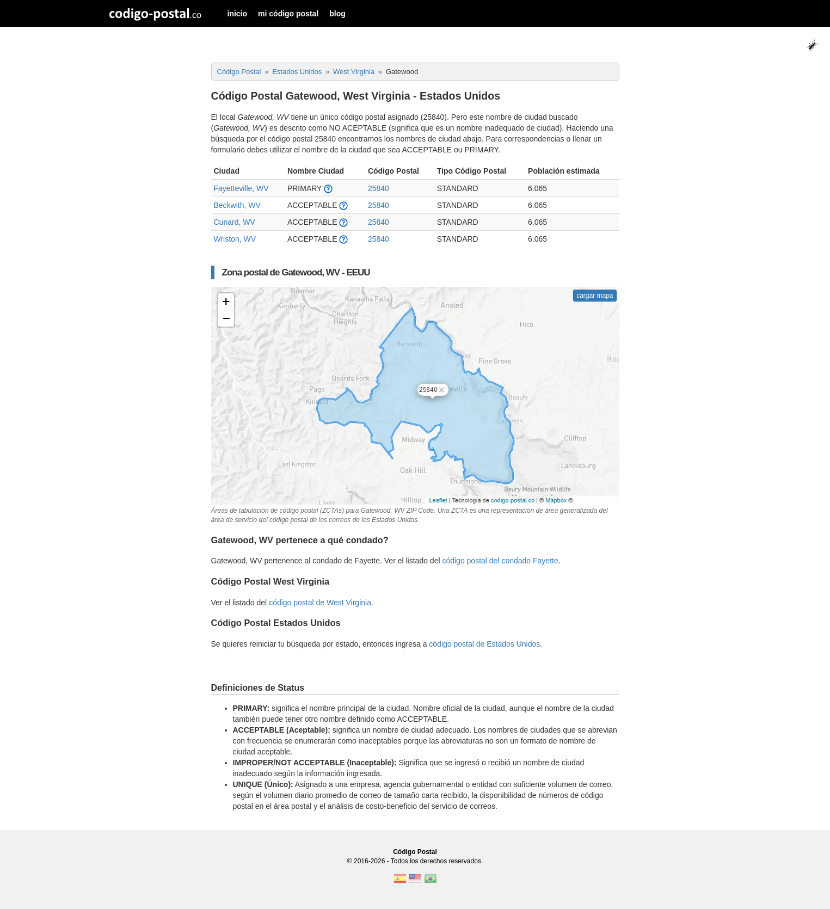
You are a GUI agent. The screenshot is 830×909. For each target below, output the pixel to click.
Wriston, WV (235, 239)
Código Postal (415, 852)
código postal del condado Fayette (500, 560)
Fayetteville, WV (241, 188)
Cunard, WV (234, 222)
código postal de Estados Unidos (484, 644)
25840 (378, 188)
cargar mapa (594, 295)
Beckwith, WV (237, 205)
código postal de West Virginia (320, 602)
